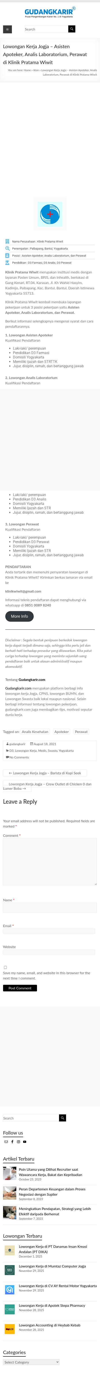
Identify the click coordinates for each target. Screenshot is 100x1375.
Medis (42, 750)
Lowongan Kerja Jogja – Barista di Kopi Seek (45, 773)
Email (8, 926)
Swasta (52, 750)
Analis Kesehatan (35, 731)
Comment (12, 835)
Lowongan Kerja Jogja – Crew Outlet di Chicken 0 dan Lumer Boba (47, 786)
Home (27, 70)
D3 (11, 750)
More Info (19, 616)
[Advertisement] (50, 134)
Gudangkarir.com (32, 679)
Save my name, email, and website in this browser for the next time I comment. (46, 975)
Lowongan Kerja (26, 750)
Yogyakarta (66, 750)
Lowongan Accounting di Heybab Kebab (49, 1325)
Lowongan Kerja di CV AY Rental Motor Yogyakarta (58, 1286)
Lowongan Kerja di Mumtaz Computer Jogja (52, 1266)
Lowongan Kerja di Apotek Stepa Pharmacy (52, 1305)
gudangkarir (17, 744)
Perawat (81, 731)
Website (9, 947)
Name (9, 900)
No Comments (19, 757)
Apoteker (61, 731)
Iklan (36, 70)
